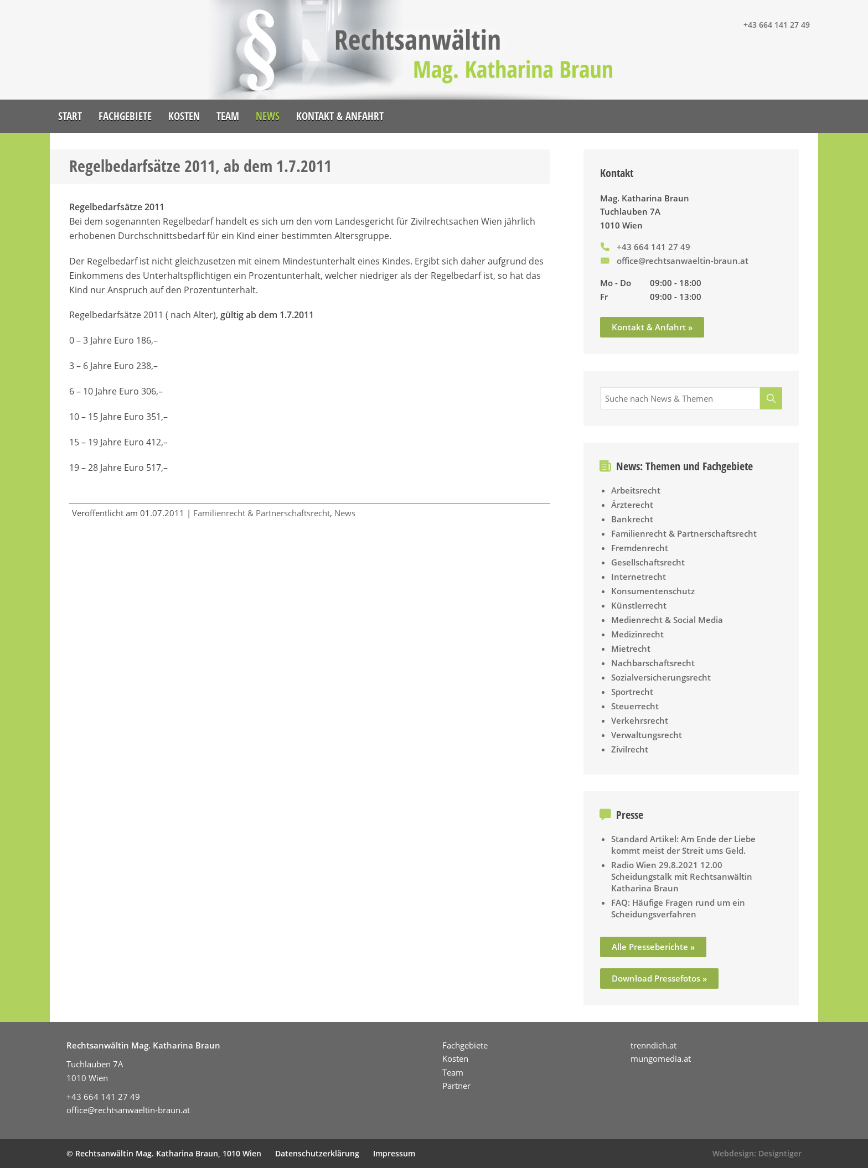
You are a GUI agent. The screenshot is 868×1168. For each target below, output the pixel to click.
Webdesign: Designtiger (757, 1153)
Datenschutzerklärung (317, 1153)
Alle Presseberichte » (653, 946)
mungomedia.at (661, 1058)
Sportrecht (632, 691)
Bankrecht (632, 519)
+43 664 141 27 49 (776, 24)
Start (70, 116)
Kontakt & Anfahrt (340, 116)
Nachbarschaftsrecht (653, 662)
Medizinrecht (637, 634)
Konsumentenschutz (653, 590)
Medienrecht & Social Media (667, 619)
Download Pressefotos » (659, 978)
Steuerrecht (635, 706)
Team (227, 116)
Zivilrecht (629, 749)
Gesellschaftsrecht (648, 562)
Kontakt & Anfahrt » (652, 327)
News (268, 116)
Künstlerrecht (638, 605)
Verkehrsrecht (639, 720)
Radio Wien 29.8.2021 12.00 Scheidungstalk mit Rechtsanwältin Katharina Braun (681, 876)
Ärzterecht (632, 504)
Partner (456, 1085)
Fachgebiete (125, 116)
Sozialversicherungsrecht (661, 677)
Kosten (184, 116)
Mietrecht (630, 648)
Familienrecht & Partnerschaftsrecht (261, 512)
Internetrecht (638, 576)
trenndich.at (653, 1045)
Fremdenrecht (639, 547)
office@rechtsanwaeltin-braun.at (682, 260)
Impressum (394, 1153)
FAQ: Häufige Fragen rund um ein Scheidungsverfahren (678, 908)
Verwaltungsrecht (646, 734)
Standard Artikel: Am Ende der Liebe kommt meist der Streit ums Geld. (683, 844)
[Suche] (771, 398)
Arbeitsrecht (635, 490)
